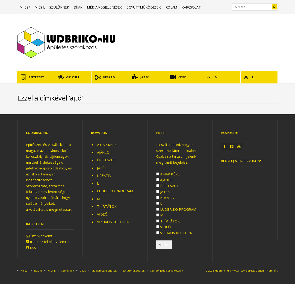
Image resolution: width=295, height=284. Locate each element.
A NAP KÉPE (107, 144)
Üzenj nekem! (41, 236)
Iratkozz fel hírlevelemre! (49, 241)
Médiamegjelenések (104, 7)
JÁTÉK (140, 77)
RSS (33, 247)
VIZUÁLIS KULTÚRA (113, 221)
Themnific (271, 270)
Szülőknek (59, 7)
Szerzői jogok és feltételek (166, 270)
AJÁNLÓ (103, 152)
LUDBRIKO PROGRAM (115, 191)
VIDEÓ (178, 77)
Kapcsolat (191, 7)
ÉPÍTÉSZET (32, 77)
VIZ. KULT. (69, 77)
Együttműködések (144, 7)
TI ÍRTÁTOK (107, 206)
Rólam (171, 7)
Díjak (78, 7)
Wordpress (247, 270)
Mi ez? (25, 7)
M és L (40, 7)
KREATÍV (105, 77)
